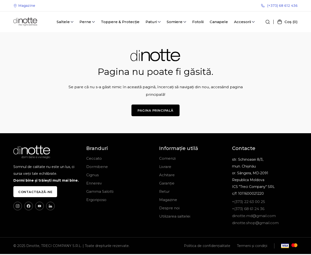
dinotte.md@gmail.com (254, 216)
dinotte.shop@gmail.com (255, 223)
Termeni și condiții (252, 247)
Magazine (24, 6)
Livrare (165, 167)
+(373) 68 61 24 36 (248, 209)
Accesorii (242, 22)
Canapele (219, 22)
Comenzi (167, 159)
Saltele (63, 22)
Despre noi (169, 209)
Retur (164, 192)
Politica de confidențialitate (207, 247)
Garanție (166, 184)
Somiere (174, 22)
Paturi (151, 22)
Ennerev (94, 184)
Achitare (167, 176)
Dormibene (97, 167)
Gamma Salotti (99, 192)
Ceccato (94, 159)
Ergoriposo (96, 200)
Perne (85, 22)
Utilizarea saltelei (174, 217)
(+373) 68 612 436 (279, 6)
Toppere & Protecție (120, 22)
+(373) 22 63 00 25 (248, 202)
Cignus (92, 176)
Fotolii (198, 22)
